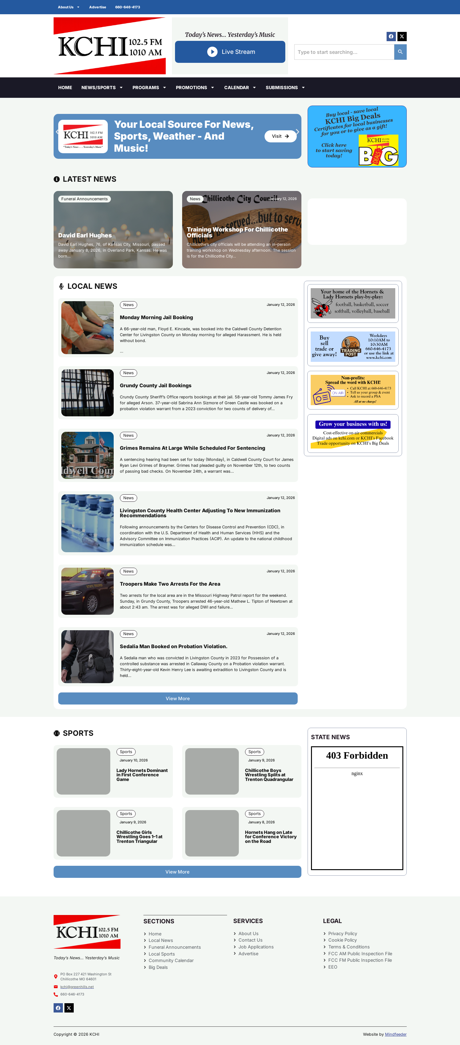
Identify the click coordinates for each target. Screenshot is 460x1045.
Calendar (240, 87)
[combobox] (344, 52)
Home (65, 87)
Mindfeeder (396, 1034)
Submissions (285, 87)
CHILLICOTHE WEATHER (357, 221)
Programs (150, 87)
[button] (57, 132)
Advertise (98, 7)
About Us (69, 7)
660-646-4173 (128, 7)
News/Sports (102, 87)
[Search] (400, 52)
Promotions (195, 87)
